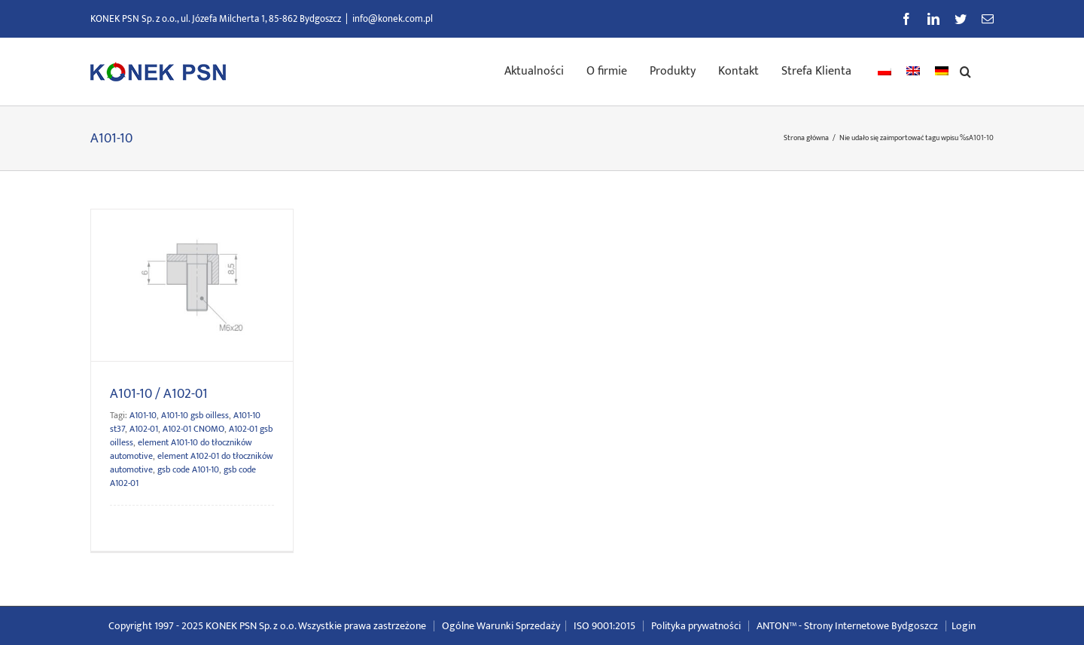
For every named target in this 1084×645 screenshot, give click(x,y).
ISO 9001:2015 (604, 625)
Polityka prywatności (696, 625)
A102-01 (143, 428)
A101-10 (143, 415)
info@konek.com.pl (392, 19)
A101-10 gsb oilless (195, 415)
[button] (965, 70)
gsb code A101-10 (188, 469)
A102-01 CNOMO (193, 428)
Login (964, 625)
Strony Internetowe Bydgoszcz (871, 625)
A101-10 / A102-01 (159, 394)
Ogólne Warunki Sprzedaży (501, 625)
